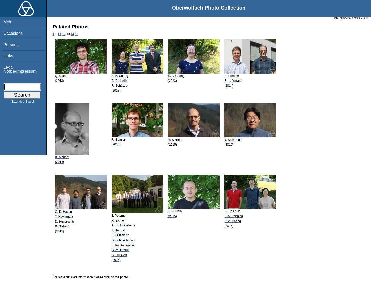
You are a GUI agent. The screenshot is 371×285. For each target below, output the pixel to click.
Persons (11, 45)
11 (59, 34)
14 (72, 34)
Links (8, 56)
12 (63, 34)
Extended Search (23, 102)
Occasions (13, 33)
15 (76, 34)
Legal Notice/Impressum (20, 69)
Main (7, 22)
